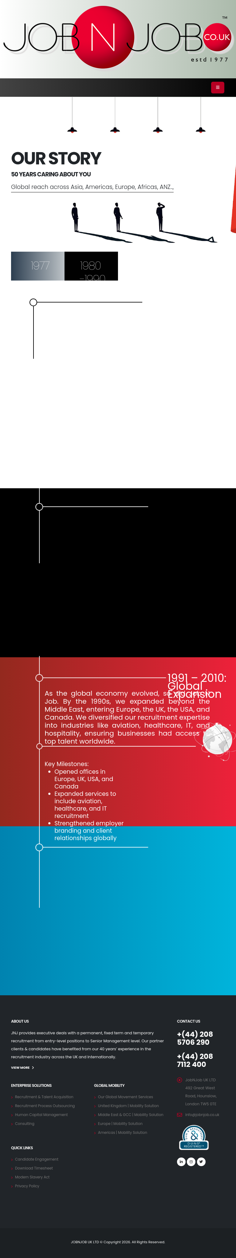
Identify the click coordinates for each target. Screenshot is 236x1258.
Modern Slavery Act (33, 1176)
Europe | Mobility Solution (122, 1123)
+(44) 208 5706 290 (196, 1038)
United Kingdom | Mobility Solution (130, 1105)
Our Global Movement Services (127, 1096)
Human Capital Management (43, 1114)
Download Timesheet (35, 1167)
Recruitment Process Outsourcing (47, 1105)
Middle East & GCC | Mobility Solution (133, 1114)
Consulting (25, 1123)
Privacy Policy (28, 1185)
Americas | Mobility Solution (124, 1132)
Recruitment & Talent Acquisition (46, 1096)
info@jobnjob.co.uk (203, 1114)
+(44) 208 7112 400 (196, 1060)
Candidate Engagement (38, 1159)
